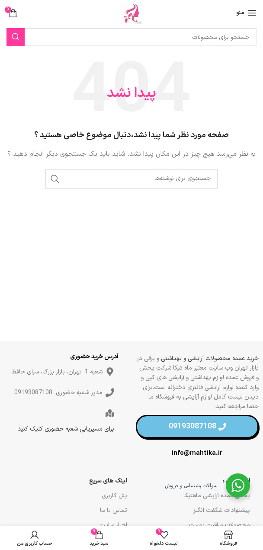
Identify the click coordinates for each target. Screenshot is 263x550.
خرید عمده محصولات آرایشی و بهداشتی (210, 358)
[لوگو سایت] (131, 12)
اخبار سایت (113, 525)
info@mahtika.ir (197, 453)
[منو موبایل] (246, 13)
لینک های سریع (108, 481)
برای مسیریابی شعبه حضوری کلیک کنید (66, 429)
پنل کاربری (114, 495)
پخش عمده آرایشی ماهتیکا (216, 495)
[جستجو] (131, 37)
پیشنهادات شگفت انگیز (221, 510)
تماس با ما (113, 510)
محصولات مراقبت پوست (219, 525)
